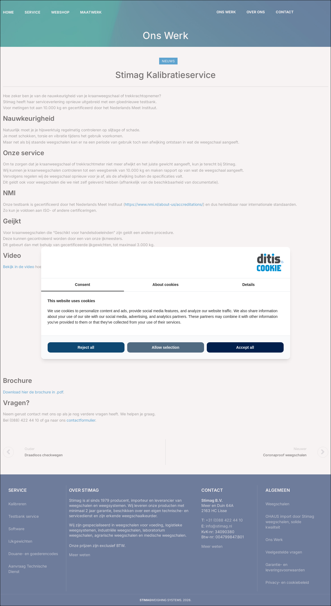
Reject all (86, 347)
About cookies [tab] (165, 284)
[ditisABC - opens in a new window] (270, 262)
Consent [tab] (82, 284)
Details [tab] (248, 284)
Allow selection (165, 347)
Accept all (245, 347)
